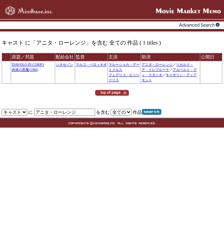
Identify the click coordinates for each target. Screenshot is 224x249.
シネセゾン (64, 64)
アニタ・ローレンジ (157, 64)
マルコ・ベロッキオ (91, 64)
